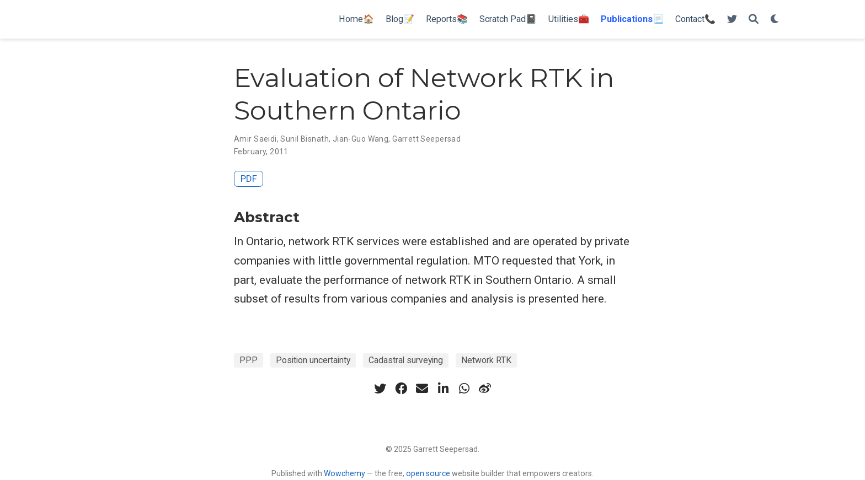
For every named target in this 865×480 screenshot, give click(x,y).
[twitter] (380, 388)
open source (428, 473)
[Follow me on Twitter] (732, 19)
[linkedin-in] (443, 388)
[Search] (754, 19)
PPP (248, 360)
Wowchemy (344, 473)
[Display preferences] (775, 19)
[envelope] (422, 388)
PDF (249, 178)
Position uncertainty (313, 360)
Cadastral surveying (406, 360)
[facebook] (401, 388)
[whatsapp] (464, 388)
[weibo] (485, 388)
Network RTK (486, 360)
